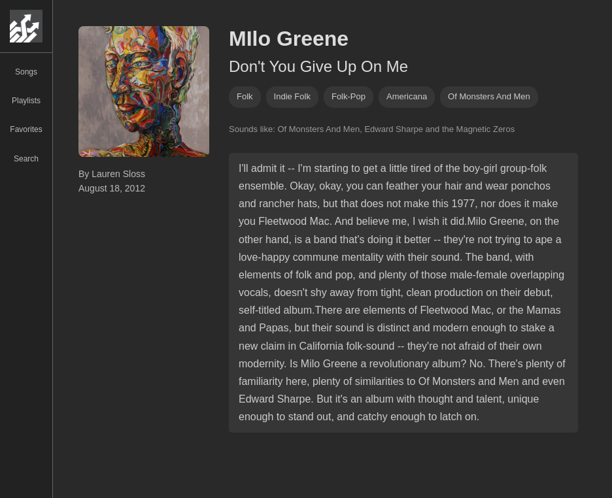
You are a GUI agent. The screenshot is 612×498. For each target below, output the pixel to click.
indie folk (292, 96)
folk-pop (349, 96)
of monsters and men (489, 96)
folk (245, 96)
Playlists (26, 100)
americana (406, 96)
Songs (26, 71)
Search (26, 158)
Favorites (26, 129)
